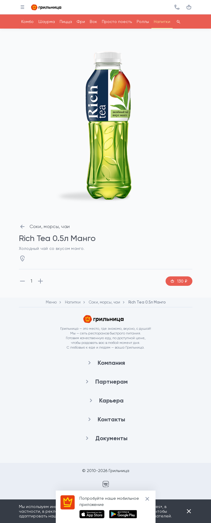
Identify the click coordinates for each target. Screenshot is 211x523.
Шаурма (46, 21)
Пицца (66, 21)
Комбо (27, 21)
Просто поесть (117, 21)
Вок (93, 21)
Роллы (143, 21)
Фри (81, 21)
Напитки (162, 21)
